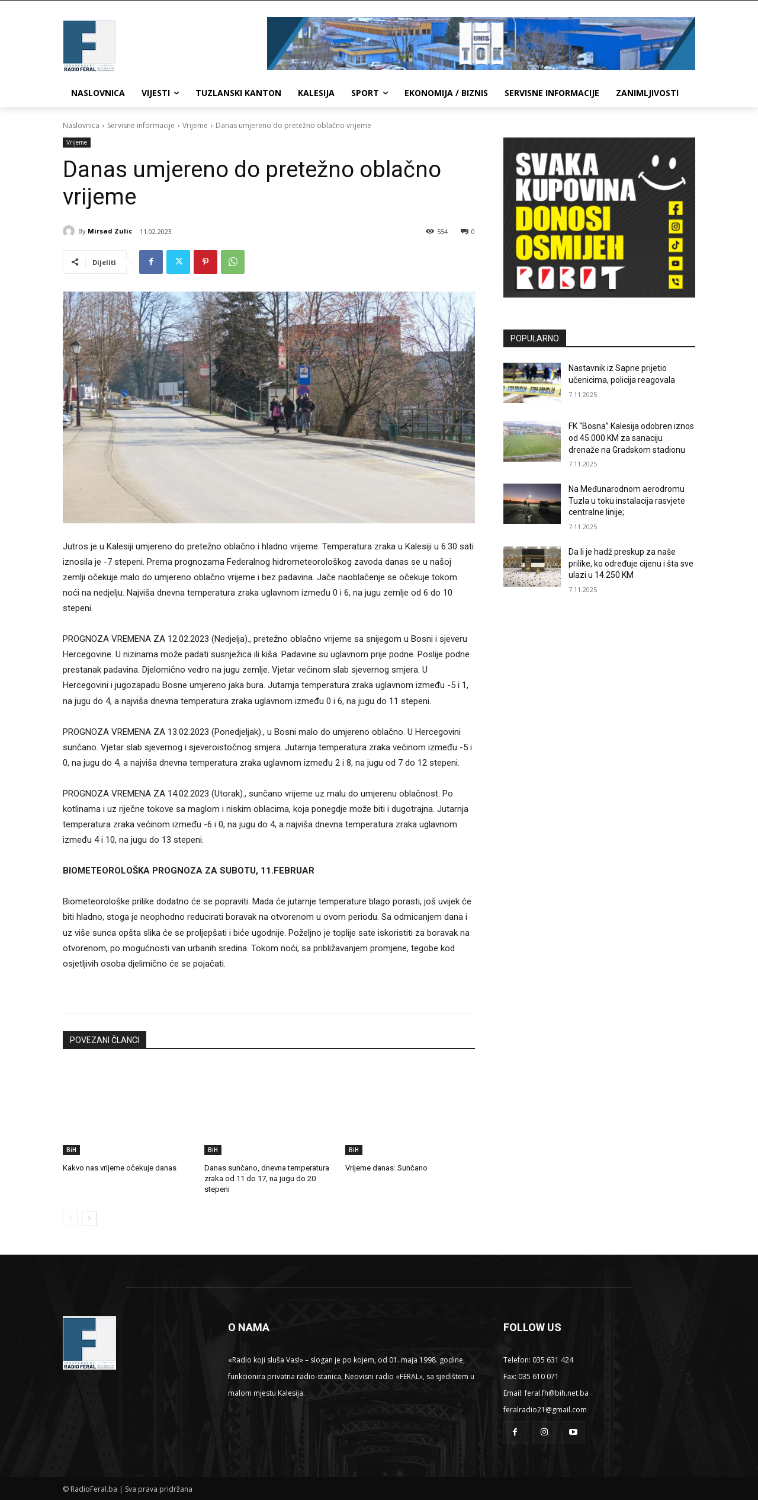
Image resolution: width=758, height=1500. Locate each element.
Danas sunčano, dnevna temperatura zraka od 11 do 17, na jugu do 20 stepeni (266, 1178)
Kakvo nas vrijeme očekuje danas (119, 1167)
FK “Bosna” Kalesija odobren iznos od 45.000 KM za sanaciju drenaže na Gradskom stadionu (631, 437)
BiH (71, 1150)
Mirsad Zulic (110, 230)
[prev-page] (70, 1218)
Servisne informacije (141, 125)
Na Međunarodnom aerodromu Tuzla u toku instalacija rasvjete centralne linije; (626, 500)
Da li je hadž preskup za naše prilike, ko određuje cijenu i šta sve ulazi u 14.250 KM (630, 563)
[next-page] (89, 1218)
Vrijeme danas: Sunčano (386, 1167)
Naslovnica (81, 125)
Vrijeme (195, 125)
